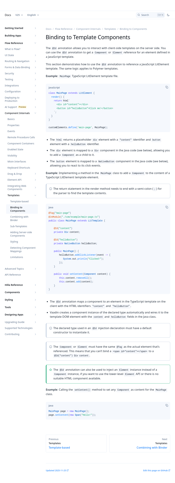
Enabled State (15, 149)
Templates (13, 195)
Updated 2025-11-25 (56, 470)
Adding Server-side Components (21, 234)
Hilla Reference (14, 284)
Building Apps (13, 35)
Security (9, 73)
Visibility (12, 155)
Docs (8, 15)
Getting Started (14, 28)
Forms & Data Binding (17, 67)
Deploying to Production (12, 99)
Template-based (19, 201)
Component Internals (17, 113)
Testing (9, 79)
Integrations (12, 85)
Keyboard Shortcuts (19, 167)
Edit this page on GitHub (155, 470)
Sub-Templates (18, 226)
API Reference (13, 274)
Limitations (16, 257)
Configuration (13, 91)
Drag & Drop (15, 173)
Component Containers (21, 143)
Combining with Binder (19, 218)
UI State (9, 55)
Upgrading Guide (14, 322)
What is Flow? (12, 49)
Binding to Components (17, 209)
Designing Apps (14, 314)
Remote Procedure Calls (21, 137)
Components (12, 292)
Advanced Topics (14, 268)
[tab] (54, 87)
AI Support (11, 107)
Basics (11, 119)
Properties (13, 125)
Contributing (12, 334)
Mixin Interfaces (17, 161)
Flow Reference (14, 43)
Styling (14, 241)
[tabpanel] (108, 111)
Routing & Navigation (17, 61)
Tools (8, 307)
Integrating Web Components (17, 187)
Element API (15, 179)
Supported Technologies (19, 328)
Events (11, 131)
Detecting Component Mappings (23, 249)
